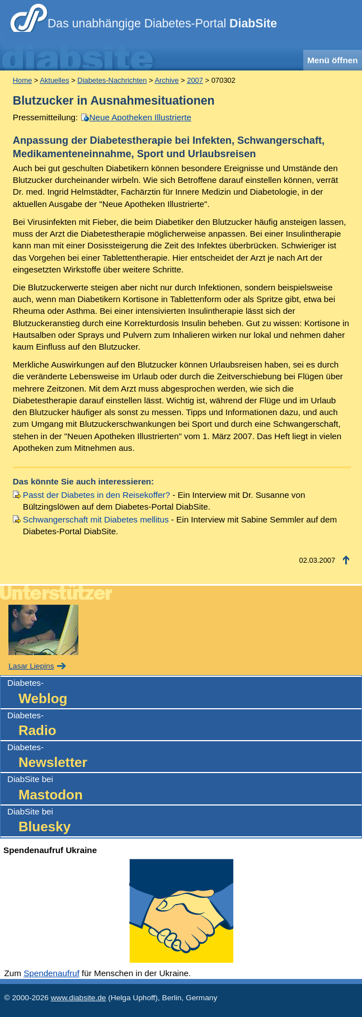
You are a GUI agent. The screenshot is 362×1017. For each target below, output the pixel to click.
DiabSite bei (184, 789)
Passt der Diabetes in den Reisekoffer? (96, 495)
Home (22, 80)
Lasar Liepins (31, 666)
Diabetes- (184, 693)
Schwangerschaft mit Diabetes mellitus (96, 519)
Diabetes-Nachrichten (112, 80)
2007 (195, 80)
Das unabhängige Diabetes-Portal (162, 23)
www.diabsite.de (78, 998)
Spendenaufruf (51, 973)
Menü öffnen (332, 60)
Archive (166, 80)
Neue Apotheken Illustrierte (140, 117)
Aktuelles (54, 80)
